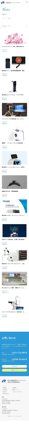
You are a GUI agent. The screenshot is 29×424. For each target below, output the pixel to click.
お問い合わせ (6, 397)
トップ (3, 18)
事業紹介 (5, 391)
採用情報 (14, 391)
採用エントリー (15, 393)
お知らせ (5, 395)
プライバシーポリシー (17, 395)
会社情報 (5, 393)
